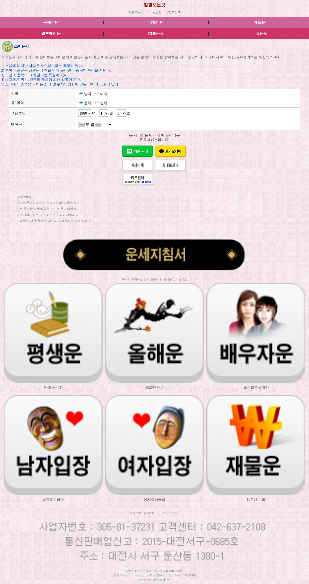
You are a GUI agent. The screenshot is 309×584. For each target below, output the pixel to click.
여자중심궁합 (154, 500)
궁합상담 (156, 22)
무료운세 (259, 33)
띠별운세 (156, 33)
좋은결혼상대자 (256, 387)
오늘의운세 (173, 12)
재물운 (260, 22)
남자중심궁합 (53, 500)
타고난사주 (53, 387)
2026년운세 (155, 387)
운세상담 (51, 22)
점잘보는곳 (154, 4)
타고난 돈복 (256, 500)
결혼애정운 (51, 33)
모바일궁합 (154, 12)
